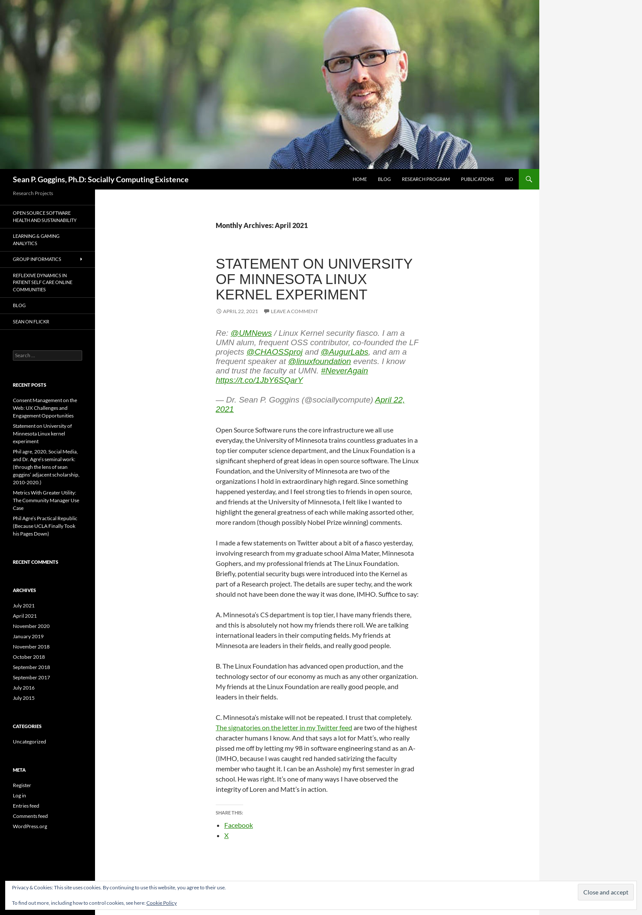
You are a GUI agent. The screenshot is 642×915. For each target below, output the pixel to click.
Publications (477, 179)
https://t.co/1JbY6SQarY (259, 380)
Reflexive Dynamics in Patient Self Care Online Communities (42, 282)
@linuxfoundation (319, 361)
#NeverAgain (344, 370)
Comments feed (30, 816)
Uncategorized (29, 741)
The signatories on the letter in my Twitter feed (284, 727)
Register (22, 785)
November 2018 (31, 646)
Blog (384, 179)
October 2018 (29, 657)
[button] (606, 892)
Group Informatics (37, 259)
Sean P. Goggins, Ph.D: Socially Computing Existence (101, 179)
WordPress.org (30, 826)
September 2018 (31, 667)
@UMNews (251, 333)
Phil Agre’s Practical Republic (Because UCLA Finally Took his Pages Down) (45, 526)
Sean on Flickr (31, 321)
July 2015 (24, 698)
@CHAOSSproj (275, 351)
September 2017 (31, 677)
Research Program (426, 179)
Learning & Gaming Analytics (36, 239)
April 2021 (25, 616)
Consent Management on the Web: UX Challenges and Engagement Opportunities (45, 408)
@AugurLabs (344, 351)
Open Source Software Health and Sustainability (45, 216)
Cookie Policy (161, 903)
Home (360, 179)
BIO (509, 179)
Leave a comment (294, 311)
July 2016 (24, 687)
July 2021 (24, 605)
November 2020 (31, 626)
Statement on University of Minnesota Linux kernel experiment (314, 279)
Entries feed (26, 805)
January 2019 (28, 636)
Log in (19, 795)
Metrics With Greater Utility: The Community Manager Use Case (46, 500)
